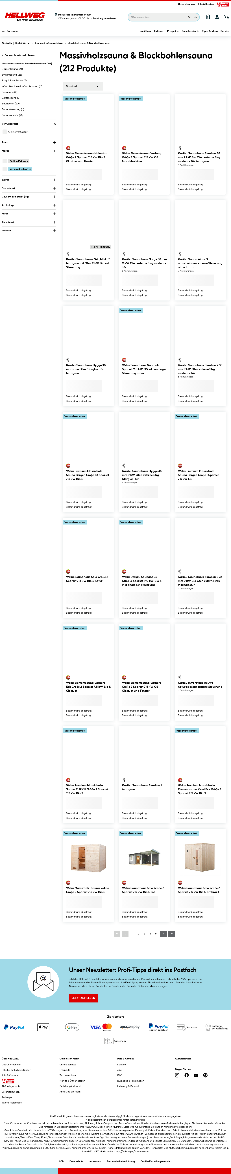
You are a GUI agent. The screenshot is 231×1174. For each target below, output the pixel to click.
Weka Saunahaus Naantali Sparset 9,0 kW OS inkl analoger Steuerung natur (144, 369)
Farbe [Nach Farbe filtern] (29, 213)
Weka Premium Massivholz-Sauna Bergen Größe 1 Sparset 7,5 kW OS (198, 475)
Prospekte (173, 32)
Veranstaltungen (11, 1092)
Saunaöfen (11, 103)
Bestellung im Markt (70, 1086)
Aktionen (159, 32)
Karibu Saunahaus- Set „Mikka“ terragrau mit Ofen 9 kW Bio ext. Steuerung (88, 263)
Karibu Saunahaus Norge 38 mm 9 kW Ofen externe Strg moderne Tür (144, 263)
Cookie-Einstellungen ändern (156, 1161)
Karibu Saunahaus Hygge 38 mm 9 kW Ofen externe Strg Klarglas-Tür (142, 475)
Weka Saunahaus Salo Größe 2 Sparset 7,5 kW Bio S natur (87, 579)
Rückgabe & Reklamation (130, 1081)
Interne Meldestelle (12, 1103)
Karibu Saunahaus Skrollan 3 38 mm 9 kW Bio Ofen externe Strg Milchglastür (200, 581)
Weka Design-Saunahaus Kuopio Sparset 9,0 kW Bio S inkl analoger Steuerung (142, 581)
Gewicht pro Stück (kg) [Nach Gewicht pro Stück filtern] (29, 197)
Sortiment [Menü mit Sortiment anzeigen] (10, 31)
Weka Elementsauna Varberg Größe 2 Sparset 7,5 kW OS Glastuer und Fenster (141, 687)
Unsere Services (68, 1065)
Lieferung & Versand (128, 1086)
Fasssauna (9, 92)
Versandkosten (105, 1116)
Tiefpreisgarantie (11, 1086)
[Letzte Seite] (171, 934)
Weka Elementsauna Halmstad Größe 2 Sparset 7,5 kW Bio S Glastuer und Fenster (86, 157)
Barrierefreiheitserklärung (121, 1161)
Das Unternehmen (11, 1065)
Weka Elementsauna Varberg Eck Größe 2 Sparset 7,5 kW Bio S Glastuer (88, 687)
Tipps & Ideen (210, 32)
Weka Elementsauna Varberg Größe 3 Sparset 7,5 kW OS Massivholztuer (141, 157)
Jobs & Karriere (206, 4)
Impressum (95, 1161)
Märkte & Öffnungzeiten (72, 1081)
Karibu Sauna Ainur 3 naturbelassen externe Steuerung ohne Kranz (200, 263)
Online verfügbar (17, 132)
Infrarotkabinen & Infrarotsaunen (22, 86)
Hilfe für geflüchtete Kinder (16, 1070)
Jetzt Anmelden (83, 998)
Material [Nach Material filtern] (29, 230)
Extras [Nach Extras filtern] (29, 180)
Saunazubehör (12, 115)
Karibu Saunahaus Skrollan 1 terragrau (142, 787)
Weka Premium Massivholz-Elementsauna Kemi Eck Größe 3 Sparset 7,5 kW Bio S (199, 789)
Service (225, 32)
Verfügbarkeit (29, 124)
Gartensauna (11, 98)
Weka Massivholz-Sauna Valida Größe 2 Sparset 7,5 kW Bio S (87, 890)
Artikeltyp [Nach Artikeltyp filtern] (29, 205)
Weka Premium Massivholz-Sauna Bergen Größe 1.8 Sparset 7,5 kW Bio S (87, 475)
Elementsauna (12, 69)
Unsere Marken (186, 4)
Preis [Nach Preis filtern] (29, 142)
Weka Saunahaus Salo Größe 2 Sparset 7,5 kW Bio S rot (143, 890)
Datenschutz (76, 1161)
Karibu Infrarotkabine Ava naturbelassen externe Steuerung (200, 685)
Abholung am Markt (70, 1092)
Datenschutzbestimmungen (152, 986)
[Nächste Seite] (163, 934)
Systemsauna (12, 75)
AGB (119, 1070)
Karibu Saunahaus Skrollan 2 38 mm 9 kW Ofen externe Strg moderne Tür (200, 369)
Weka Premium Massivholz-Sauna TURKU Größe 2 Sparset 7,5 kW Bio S (87, 789)
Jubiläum (145, 32)
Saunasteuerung (13, 109)
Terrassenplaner (68, 1075)
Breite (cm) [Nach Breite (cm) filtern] (29, 188)
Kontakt (121, 1065)
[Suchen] (195, 17)
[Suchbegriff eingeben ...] (164, 17)
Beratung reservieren (103, 18)
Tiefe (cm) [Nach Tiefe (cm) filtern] (29, 222)
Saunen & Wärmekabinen (17, 55)
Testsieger (7, 1097)
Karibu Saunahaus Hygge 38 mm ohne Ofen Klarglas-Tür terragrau (86, 369)
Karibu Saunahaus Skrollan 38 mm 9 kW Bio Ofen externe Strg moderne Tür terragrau (199, 157)
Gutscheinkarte (190, 32)
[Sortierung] (83, 86)
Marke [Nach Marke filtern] (29, 151)
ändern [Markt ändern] (87, 15)
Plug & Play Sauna (14, 80)
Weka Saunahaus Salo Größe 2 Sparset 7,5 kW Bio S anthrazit (199, 890)
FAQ (119, 1075)
